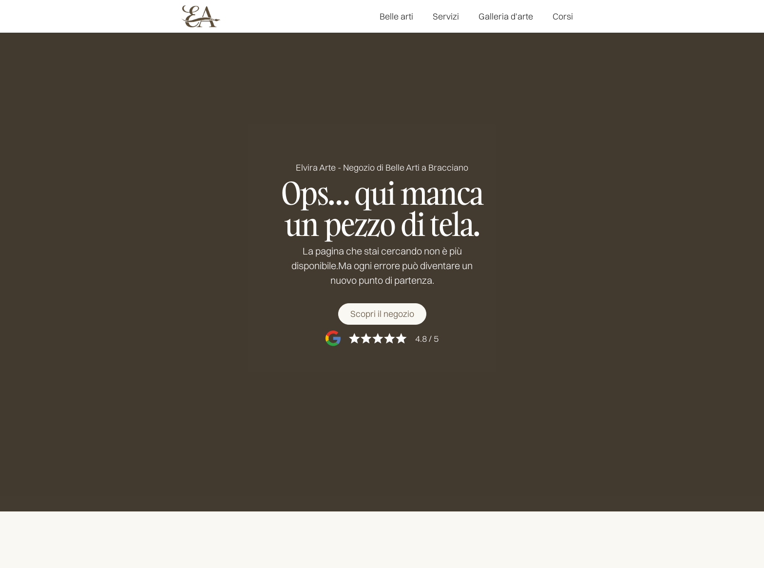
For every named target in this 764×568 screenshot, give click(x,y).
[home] (200, 16)
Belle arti (396, 16)
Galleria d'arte (505, 16)
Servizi (446, 16)
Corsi (563, 16)
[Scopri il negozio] (382, 314)
